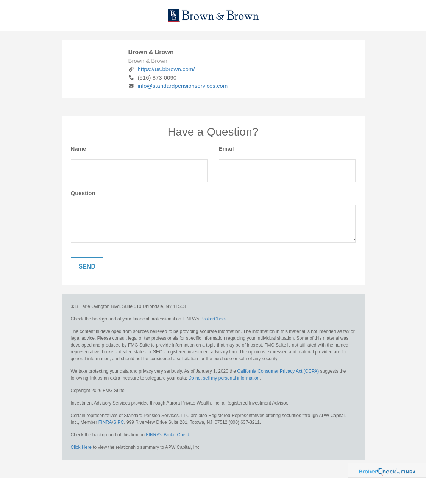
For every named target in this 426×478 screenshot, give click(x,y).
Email (226, 148)
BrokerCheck (214, 319)
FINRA (105, 422)
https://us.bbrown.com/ (161, 69)
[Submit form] (87, 266)
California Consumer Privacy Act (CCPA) (278, 371)
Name (78, 148)
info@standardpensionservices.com (178, 86)
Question (83, 193)
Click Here (81, 447)
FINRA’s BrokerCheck (168, 434)
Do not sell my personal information (223, 378)
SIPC (118, 422)
